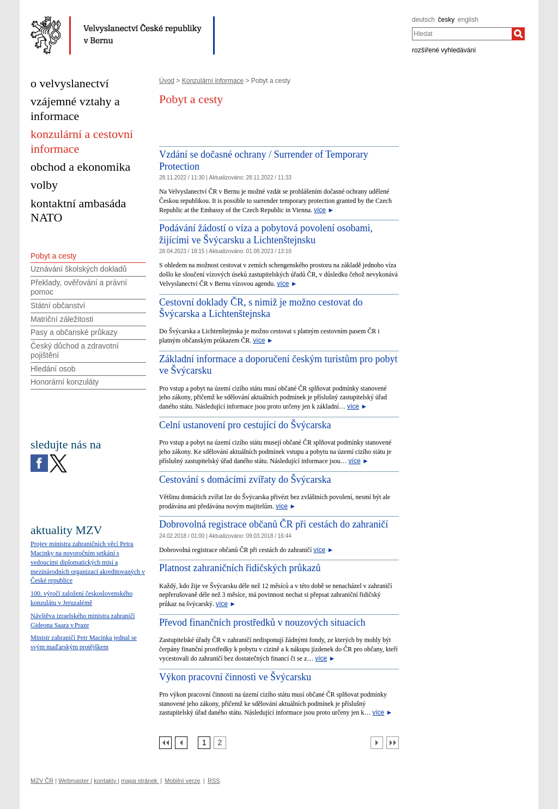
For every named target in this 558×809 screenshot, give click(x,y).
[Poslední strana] (392, 742)
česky (446, 19)
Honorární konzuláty (65, 381)
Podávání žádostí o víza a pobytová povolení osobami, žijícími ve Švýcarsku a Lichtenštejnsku (266, 234)
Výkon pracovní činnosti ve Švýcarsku (235, 677)
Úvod (166, 81)
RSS (214, 780)
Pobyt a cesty (53, 255)
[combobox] (462, 33)
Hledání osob (53, 368)
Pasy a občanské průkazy (74, 332)
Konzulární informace (213, 81)
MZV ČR (42, 780)
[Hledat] (518, 33)
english (468, 19)
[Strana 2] (220, 742)
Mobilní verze (182, 780)
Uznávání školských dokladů (79, 269)
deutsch (423, 19)
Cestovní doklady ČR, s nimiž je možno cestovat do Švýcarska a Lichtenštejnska (260, 308)
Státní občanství (58, 305)
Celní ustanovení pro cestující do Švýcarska (245, 425)
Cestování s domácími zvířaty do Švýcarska (245, 479)
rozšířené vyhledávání (444, 50)
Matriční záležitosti (62, 319)
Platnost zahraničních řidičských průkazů (239, 567)
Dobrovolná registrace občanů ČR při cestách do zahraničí (273, 524)
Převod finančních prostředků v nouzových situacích (262, 622)
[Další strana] (377, 742)
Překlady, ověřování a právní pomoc (79, 287)
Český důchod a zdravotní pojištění (75, 350)
